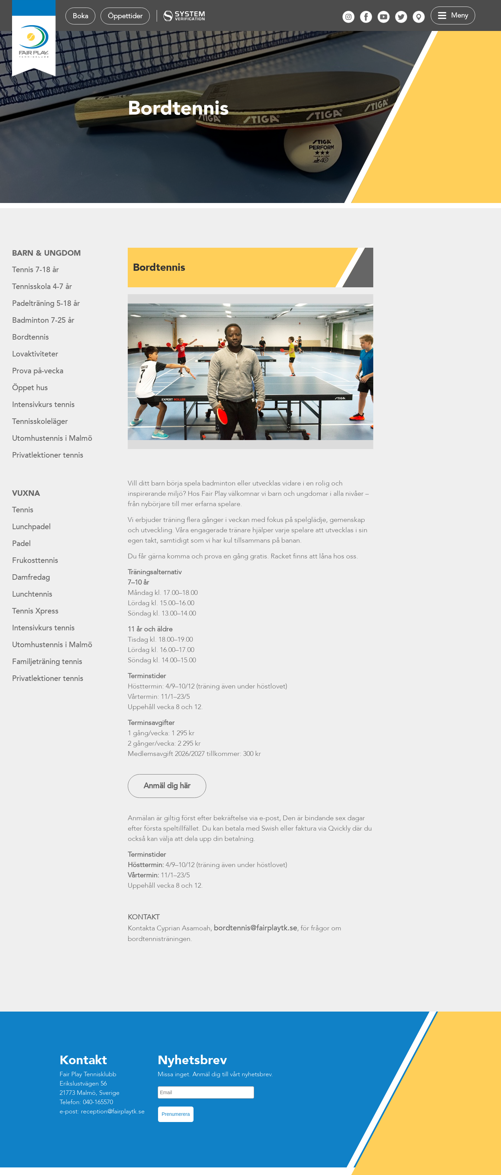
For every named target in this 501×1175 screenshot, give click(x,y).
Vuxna (26, 493)
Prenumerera (176, 1114)
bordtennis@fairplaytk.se (255, 928)
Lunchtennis (32, 594)
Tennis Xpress (35, 611)
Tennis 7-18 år (35, 270)
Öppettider (125, 16)
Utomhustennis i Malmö (52, 438)
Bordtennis (30, 337)
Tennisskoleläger (40, 421)
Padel (21, 543)
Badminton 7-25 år (43, 320)
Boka (80, 16)
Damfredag (31, 577)
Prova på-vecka (37, 371)
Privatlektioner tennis (47, 455)
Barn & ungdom (46, 253)
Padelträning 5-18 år (46, 303)
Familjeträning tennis (47, 661)
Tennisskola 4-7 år (42, 286)
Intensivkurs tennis (43, 404)
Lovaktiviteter (35, 354)
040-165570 (98, 1102)
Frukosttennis (35, 560)
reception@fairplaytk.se (113, 1111)
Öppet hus (30, 388)
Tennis (22, 510)
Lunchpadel (31, 527)
